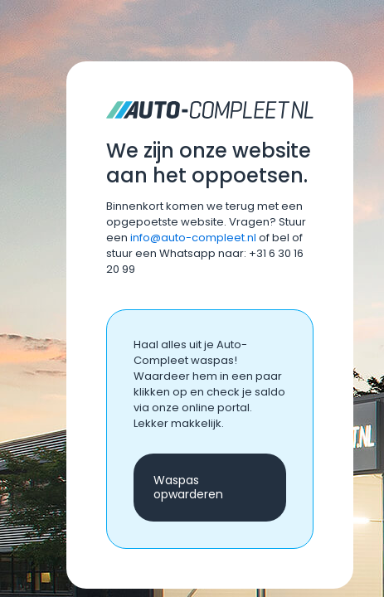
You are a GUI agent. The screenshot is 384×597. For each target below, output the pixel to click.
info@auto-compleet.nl (193, 237)
